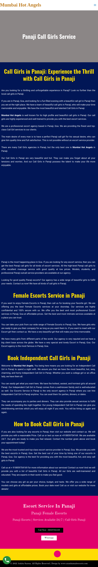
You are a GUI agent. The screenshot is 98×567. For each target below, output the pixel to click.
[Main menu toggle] (95, 5)
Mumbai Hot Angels (20, 5)
